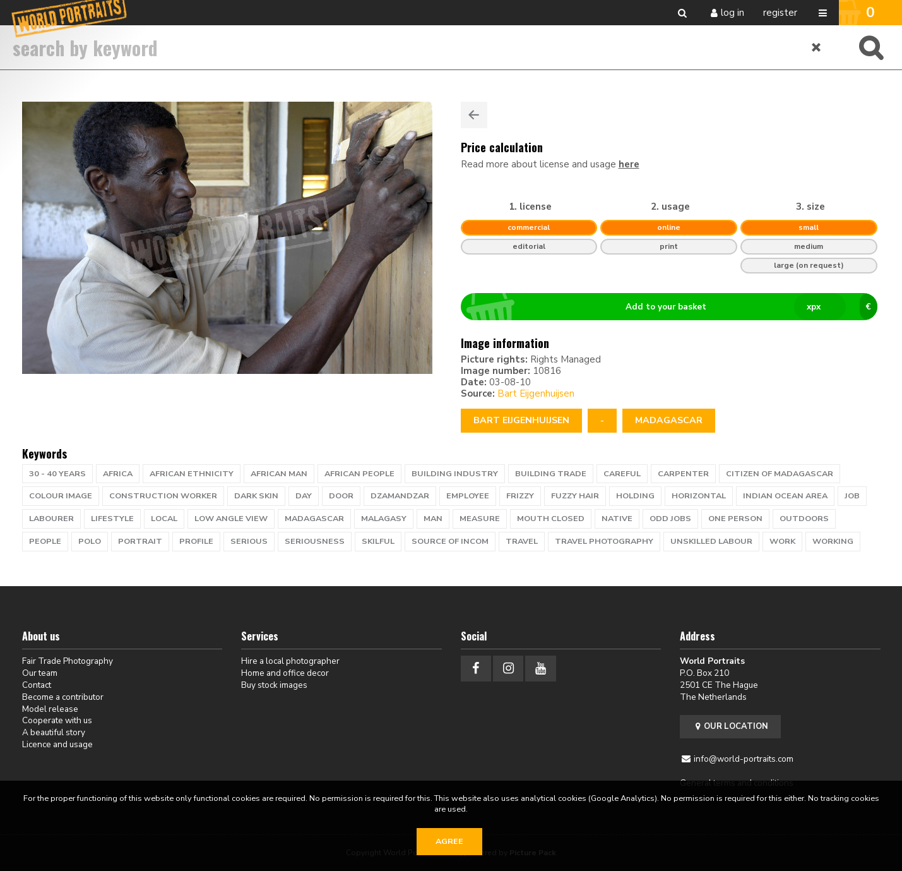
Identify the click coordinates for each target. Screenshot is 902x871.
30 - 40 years (57, 473)
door (341, 496)
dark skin (256, 496)
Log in (732, 12)
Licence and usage (57, 744)
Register (780, 12)
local (164, 518)
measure (480, 518)
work (782, 541)
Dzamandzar (400, 496)
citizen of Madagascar (779, 473)
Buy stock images (274, 685)
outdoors (804, 518)
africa (118, 473)
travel (522, 541)
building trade (550, 473)
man (433, 518)
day (303, 496)
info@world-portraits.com (743, 759)
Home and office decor (285, 673)
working (832, 541)
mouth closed (551, 518)
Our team (39, 673)
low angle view (231, 518)
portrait (140, 541)
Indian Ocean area (785, 496)
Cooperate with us (57, 720)
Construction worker (163, 496)
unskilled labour (711, 541)
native (617, 518)
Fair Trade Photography (67, 661)
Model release (50, 709)
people (45, 541)
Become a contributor (63, 697)
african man (279, 473)
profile (196, 541)
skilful (378, 541)
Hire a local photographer (290, 661)
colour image (60, 496)
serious (249, 541)
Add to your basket (674, 307)
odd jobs (670, 518)
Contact (36, 685)
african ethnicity (192, 473)
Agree (449, 841)
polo (89, 541)
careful (622, 473)
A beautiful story (53, 732)
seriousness (315, 541)
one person (735, 518)
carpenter (683, 473)
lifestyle (112, 518)
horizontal (699, 496)
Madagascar (669, 420)
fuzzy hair (575, 496)
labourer (51, 518)
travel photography (604, 541)
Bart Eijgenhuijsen (535, 393)
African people (359, 473)
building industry (455, 473)
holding (635, 496)
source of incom (450, 541)
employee (467, 496)
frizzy (520, 496)
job (852, 496)
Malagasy (383, 518)
